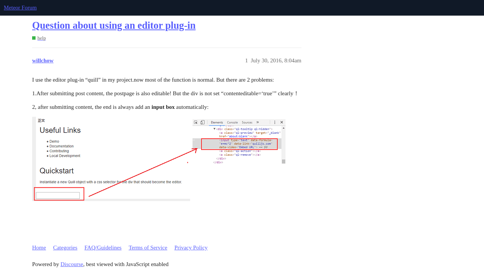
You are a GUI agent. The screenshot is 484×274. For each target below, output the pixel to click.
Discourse (71, 264)
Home (39, 248)
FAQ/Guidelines (102, 248)
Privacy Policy (191, 248)
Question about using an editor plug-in (113, 25)
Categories (65, 248)
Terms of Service (148, 248)
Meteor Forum (20, 8)
